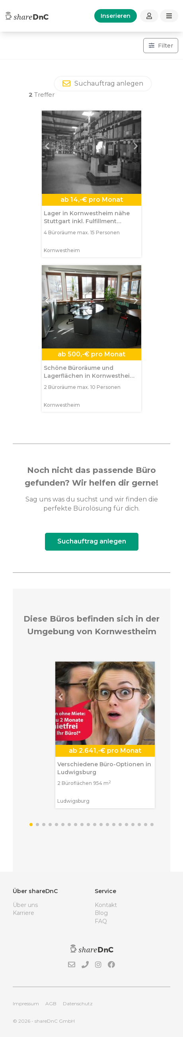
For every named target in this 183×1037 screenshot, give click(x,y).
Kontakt (106, 905)
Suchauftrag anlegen (91, 541)
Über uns (25, 905)
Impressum (26, 1003)
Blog (101, 912)
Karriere (23, 912)
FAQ (101, 921)
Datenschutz (78, 1003)
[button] (49, 152)
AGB (50, 1003)
